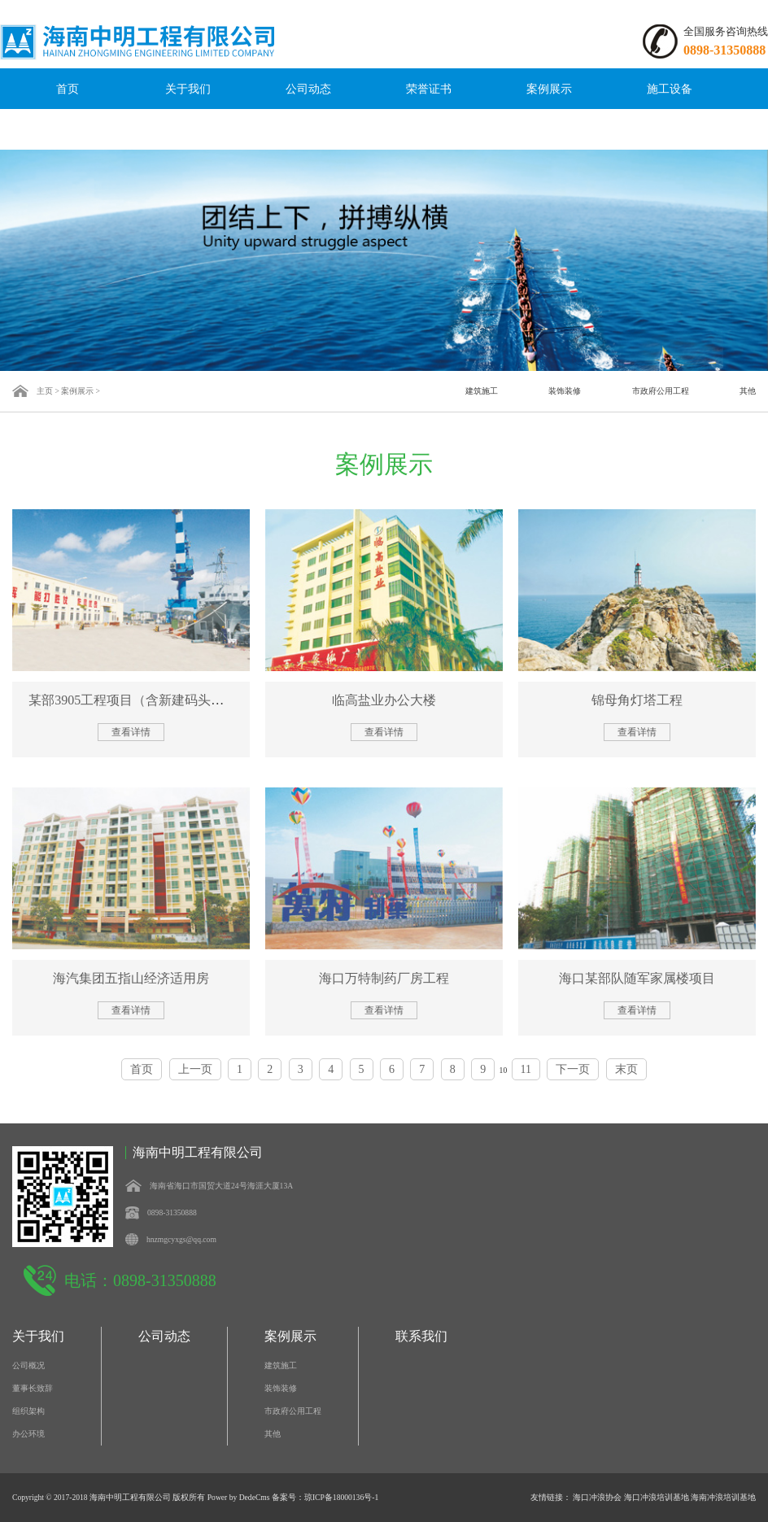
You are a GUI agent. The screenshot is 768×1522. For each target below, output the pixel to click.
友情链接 (546, 1497)
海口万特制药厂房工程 (384, 978)
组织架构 (28, 1410)
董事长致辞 (32, 1388)
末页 (626, 1069)
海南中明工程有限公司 (130, 1497)
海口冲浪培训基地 (656, 1497)
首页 (67, 88)
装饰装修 (564, 390)
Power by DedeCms (238, 1497)
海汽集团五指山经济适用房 (131, 978)
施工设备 (669, 88)
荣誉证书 (429, 88)
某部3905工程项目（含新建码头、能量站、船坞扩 (171, 700)
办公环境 (28, 1433)
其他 (748, 390)
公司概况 (28, 1365)
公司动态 (308, 88)
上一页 (195, 1069)
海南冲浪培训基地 (723, 1497)
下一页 (573, 1069)
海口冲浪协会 (597, 1497)
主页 (45, 390)
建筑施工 (481, 390)
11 (526, 1069)
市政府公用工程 (660, 390)
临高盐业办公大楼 (384, 700)
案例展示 (549, 88)
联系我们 (67, 129)
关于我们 (188, 88)
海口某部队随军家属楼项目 (637, 978)
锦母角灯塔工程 (637, 700)
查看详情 (131, 732)
